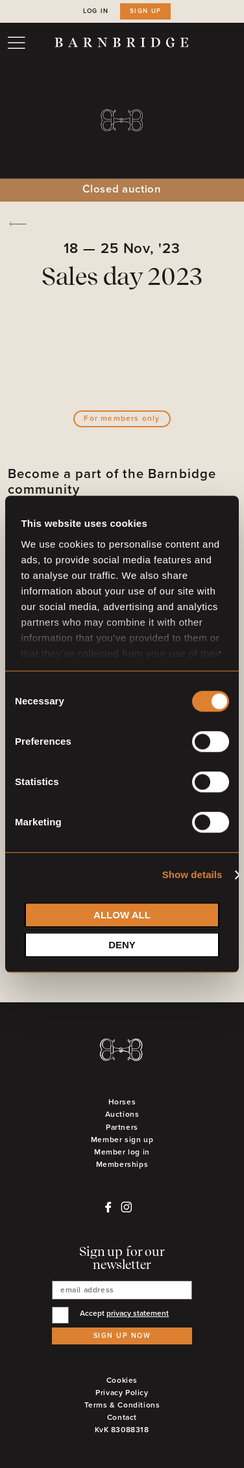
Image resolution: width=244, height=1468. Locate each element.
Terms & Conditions (122, 1405)
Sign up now (122, 1335)
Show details (192, 874)
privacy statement (137, 1313)
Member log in (122, 1152)
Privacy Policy (121, 1393)
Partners (122, 1127)
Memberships (122, 1164)
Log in (96, 11)
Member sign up (122, 1140)
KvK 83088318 (122, 1430)
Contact (122, 1417)
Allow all (122, 914)
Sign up (146, 11)
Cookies (122, 1380)
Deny (122, 944)
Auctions (122, 1114)
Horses (122, 1102)
